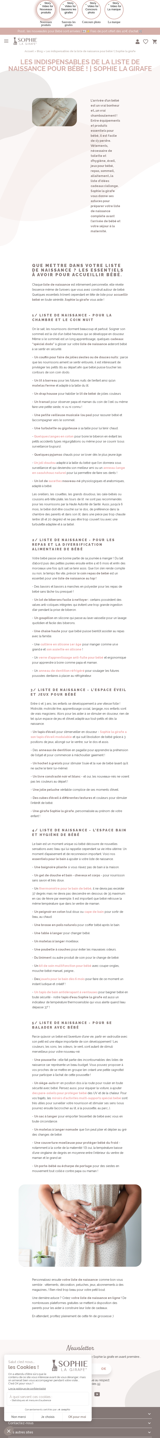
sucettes (55, 477)
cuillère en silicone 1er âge (60, 640)
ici (98, 1380)
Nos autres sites (20, 1428)
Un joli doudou (45, 459)
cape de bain (94, 908)
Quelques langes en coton (54, 432)
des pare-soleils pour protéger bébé (59, 1089)
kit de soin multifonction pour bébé (65, 962)
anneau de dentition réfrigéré (62, 667)
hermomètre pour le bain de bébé (65, 884)
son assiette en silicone (63, 645)
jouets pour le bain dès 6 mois (62, 975)
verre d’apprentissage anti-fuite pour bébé (71, 653)
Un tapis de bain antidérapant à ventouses (66, 988)
